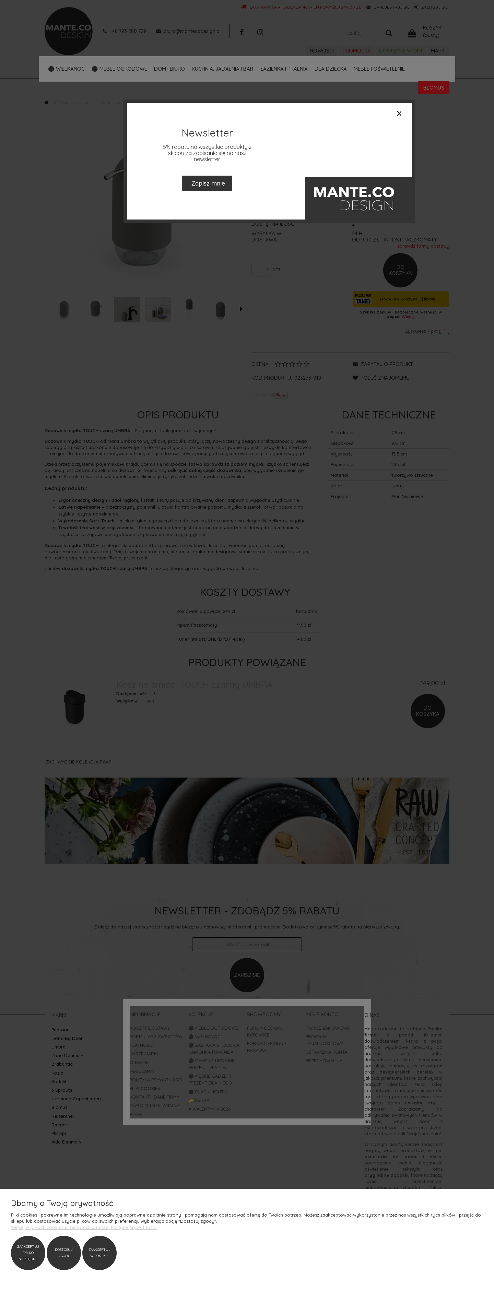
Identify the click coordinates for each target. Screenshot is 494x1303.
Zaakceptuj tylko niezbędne (28, 1252)
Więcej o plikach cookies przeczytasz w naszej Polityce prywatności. (84, 1227)
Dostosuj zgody (64, 1252)
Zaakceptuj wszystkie (99, 1252)
